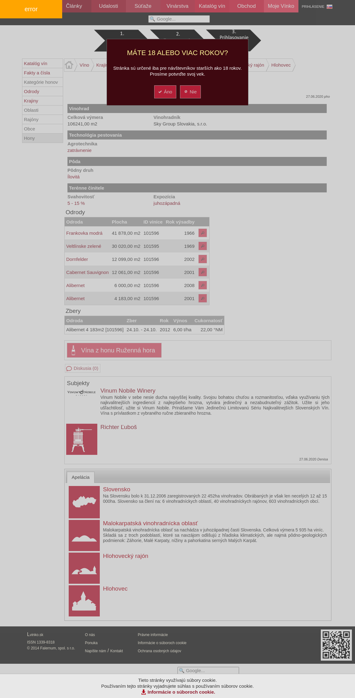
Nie (190, 91)
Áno (165, 91)
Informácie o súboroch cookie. (181, 692)
